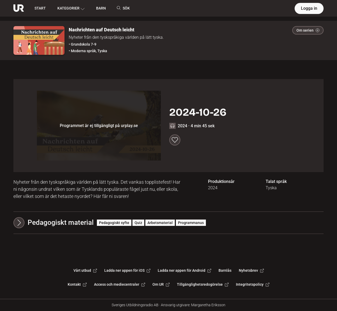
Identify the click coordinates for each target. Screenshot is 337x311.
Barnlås (225, 270)
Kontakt (77, 284)
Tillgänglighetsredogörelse (203, 284)
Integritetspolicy (252, 284)
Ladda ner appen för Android (184, 270)
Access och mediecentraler (119, 284)
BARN (101, 8)
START (40, 8)
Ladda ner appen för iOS (127, 270)
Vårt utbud (85, 270)
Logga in (309, 8)
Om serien (307, 30)
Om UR (161, 284)
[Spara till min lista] (174, 139)
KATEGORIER (71, 8)
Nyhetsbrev (251, 270)
